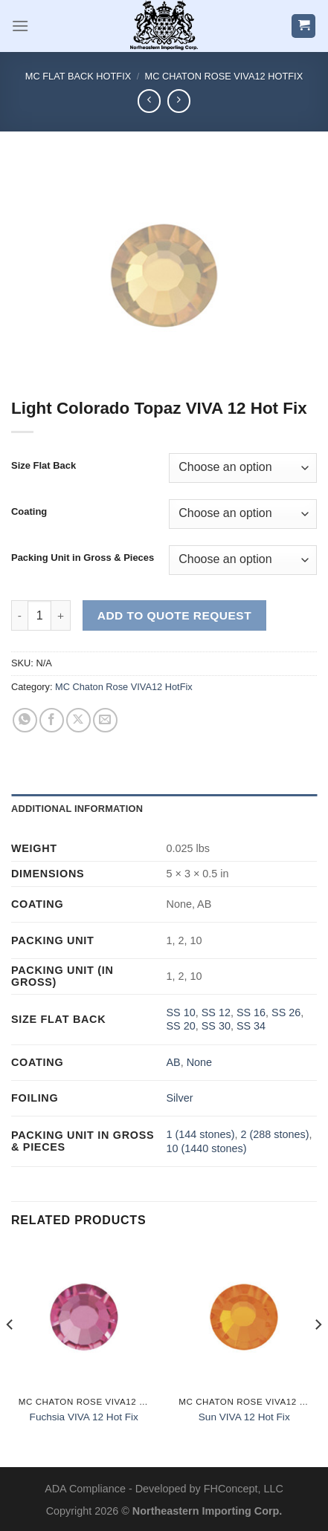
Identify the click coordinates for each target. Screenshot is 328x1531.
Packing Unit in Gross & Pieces (82, 558)
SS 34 (251, 1026)
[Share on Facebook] (51, 720)
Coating (29, 512)
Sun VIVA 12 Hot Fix (244, 1417)
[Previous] (10, 1354)
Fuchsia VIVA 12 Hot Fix (84, 1417)
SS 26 (285, 1012)
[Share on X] (78, 720)
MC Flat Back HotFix (78, 76)
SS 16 (251, 1012)
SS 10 (180, 1012)
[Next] (317, 1354)
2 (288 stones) (274, 1134)
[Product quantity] (39, 615)
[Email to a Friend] (105, 720)
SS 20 (180, 1026)
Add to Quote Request (174, 615)
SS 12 (216, 1012)
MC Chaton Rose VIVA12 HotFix (224, 76)
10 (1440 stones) (206, 1148)
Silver (179, 1098)
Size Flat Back (43, 466)
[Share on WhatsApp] (25, 720)
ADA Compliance (85, 1489)
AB (173, 1062)
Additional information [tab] (77, 808)
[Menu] (20, 25)
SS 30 (216, 1026)
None (199, 1062)
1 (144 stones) (200, 1134)
